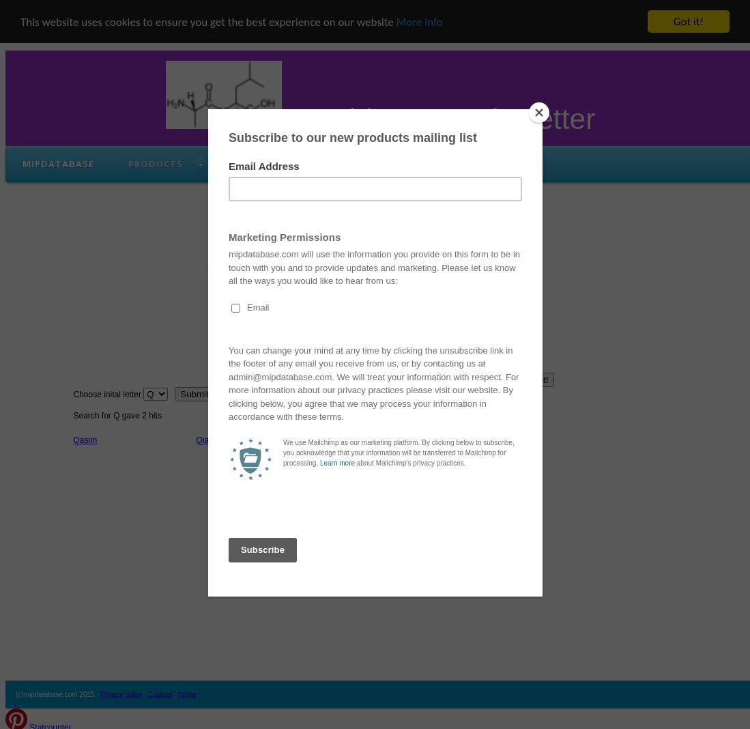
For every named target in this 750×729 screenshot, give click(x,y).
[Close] (539, 112)
